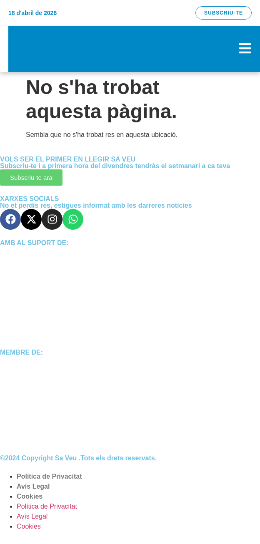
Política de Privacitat (49, 476)
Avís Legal (33, 486)
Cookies (29, 496)
